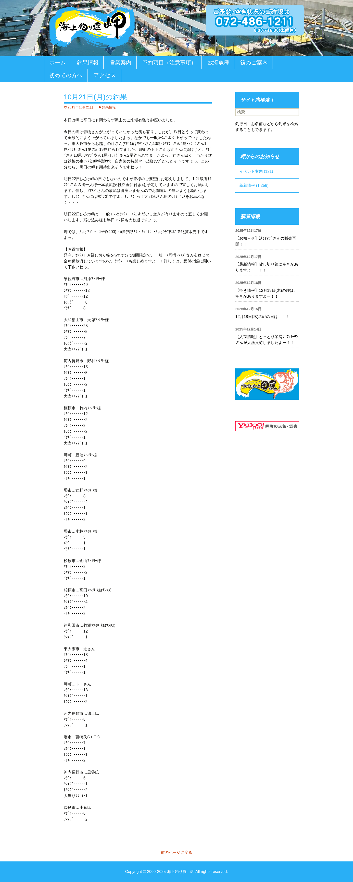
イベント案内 (251, 171)
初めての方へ (66, 75)
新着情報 (247, 185)
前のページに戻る (176, 852)
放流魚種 (218, 62)
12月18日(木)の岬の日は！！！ (262, 317)
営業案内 (120, 62)
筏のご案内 (254, 62)
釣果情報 (88, 62)
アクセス (105, 75)
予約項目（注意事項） (169, 62)
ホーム (57, 62)
